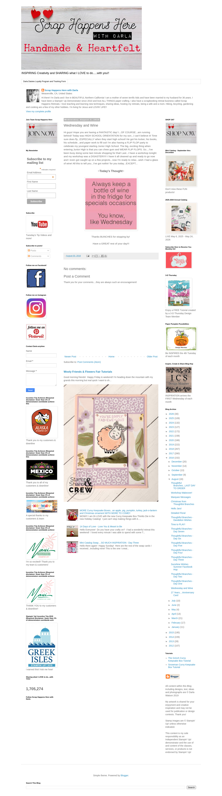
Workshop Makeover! (181, 492)
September (177, 474)
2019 (172, 444)
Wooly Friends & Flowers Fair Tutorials (88, 371)
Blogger (124, 775)
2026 (172, 414)
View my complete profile (38, 111)
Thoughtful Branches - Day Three (182, 558)
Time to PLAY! (178, 524)
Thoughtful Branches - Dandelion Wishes (182, 518)
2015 (172, 632)
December (176, 461)
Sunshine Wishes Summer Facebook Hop (181, 567)
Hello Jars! (176, 508)
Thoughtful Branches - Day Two (182, 575)
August (175, 479)
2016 (172, 457)
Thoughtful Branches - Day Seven (182, 530)
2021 (172, 435)
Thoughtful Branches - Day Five (182, 544)
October (175, 470)
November (176, 466)
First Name (32, 181)
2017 (172, 453)
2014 (172, 637)
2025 (172, 418)
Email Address (40, 172)
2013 (172, 641)
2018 (172, 449)
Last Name (32, 191)
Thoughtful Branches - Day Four (182, 551)
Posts (32, 250)
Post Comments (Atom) (89, 362)
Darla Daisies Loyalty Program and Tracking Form (44, 81)
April (174, 614)
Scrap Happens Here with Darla (61, 90)
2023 (172, 427)
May (173, 609)
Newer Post (70, 356)
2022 (172, 431)
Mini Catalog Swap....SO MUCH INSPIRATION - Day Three (109, 542)
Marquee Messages (181, 497)
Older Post (152, 356)
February (176, 622)
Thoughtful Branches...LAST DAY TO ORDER (183, 486)
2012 (172, 645)
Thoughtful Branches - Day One (182, 582)
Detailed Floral (178, 513)
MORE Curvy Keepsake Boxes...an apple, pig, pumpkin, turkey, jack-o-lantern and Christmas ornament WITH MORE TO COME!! (118, 511)
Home (111, 356)
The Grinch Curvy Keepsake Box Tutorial (179, 659)
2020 (172, 440)
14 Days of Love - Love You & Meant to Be (101, 526)
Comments (34, 256)
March (174, 618)
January (175, 627)
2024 (172, 422)
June (174, 605)
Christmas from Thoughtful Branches (182, 502)
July (173, 600)
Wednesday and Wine (182, 588)
